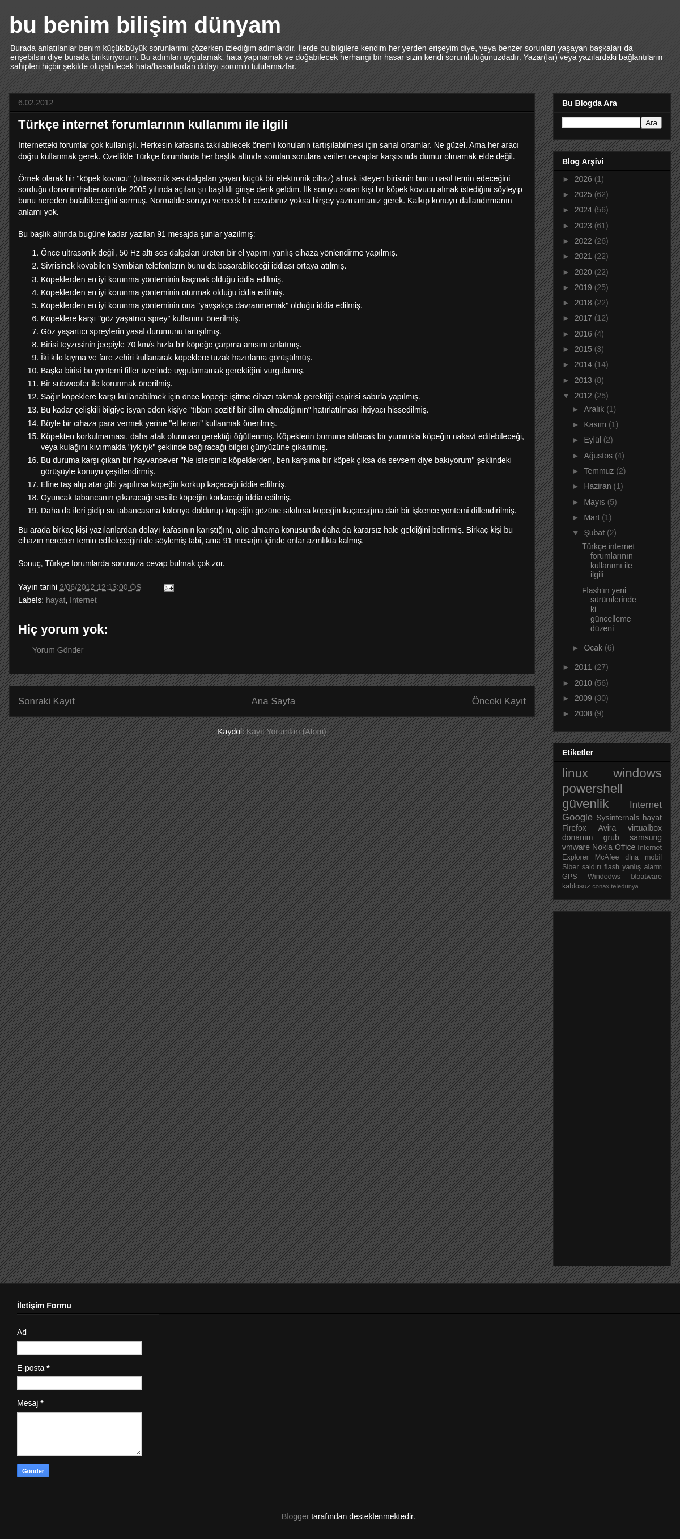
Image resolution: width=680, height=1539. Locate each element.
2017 (584, 317)
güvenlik (585, 804)
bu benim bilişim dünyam (145, 24)
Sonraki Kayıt (46, 701)
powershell (592, 788)
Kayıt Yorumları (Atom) (286, 731)
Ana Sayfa (273, 701)
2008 (584, 713)
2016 (584, 333)
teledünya (625, 886)
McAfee (607, 857)
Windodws (604, 877)
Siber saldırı (581, 867)
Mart (593, 517)
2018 (584, 302)
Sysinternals (617, 817)
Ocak (594, 647)
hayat (55, 600)
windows (637, 773)
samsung (646, 837)
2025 (584, 194)
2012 (584, 395)
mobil (653, 857)
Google (577, 817)
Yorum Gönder (58, 649)
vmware (576, 847)
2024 (584, 209)
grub (611, 837)
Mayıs (595, 502)
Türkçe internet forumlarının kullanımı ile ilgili (608, 560)
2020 (584, 272)
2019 (584, 287)
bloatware (646, 877)
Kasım (596, 424)
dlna (632, 857)
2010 (584, 682)
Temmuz (600, 470)
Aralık (595, 409)
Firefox (574, 827)
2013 (584, 380)
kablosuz (576, 886)
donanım (577, 837)
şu (202, 189)
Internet (83, 600)
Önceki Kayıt (499, 701)
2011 (584, 666)
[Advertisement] (607, 1086)
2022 (584, 240)
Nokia (602, 847)
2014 (584, 364)
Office (625, 847)
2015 (584, 349)
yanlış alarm (642, 867)
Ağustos (599, 455)
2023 (584, 225)
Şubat (595, 532)
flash (611, 867)
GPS (569, 877)
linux (575, 773)
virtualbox (645, 827)
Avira (607, 827)
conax (600, 886)
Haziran (598, 486)
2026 (584, 179)
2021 (584, 256)
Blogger (295, 1516)
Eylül (593, 439)
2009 (584, 698)
